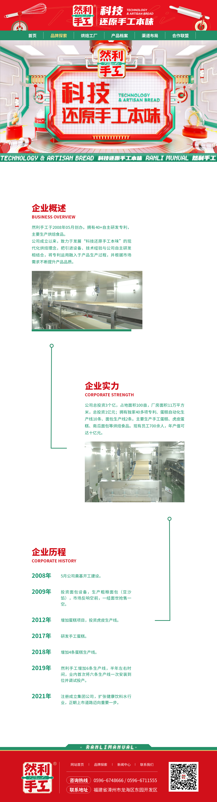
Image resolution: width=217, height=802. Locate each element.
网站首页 (77, 764)
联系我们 (146, 764)
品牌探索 (58, 35)
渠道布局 (150, 35)
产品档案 (119, 35)
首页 (32, 35)
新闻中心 (124, 764)
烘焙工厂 (89, 35)
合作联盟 (180, 35)
